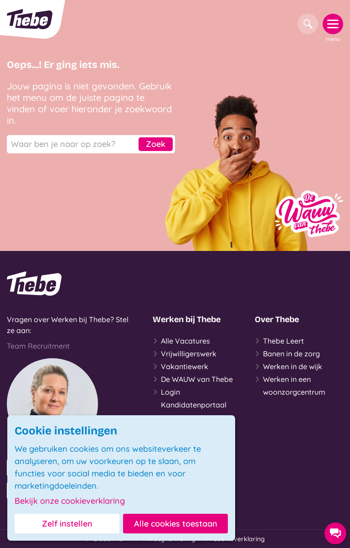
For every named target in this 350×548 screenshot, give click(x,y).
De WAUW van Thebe (193, 379)
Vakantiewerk (180, 366)
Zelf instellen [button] (67, 523)
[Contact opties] (335, 533)
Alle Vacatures (181, 340)
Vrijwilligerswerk (184, 353)
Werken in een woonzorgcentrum (290, 385)
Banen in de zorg (287, 353)
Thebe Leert (279, 340)
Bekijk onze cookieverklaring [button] (70, 501)
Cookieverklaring (235, 538)
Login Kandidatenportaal (189, 397)
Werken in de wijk (288, 366)
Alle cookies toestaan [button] (175, 523)
